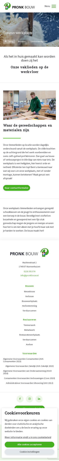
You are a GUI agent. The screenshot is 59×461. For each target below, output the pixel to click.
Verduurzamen (29, 311)
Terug (9, 41)
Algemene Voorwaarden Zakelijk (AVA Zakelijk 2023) (29, 366)
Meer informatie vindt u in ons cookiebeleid (28, 437)
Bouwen (22, 41)
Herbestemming (29, 306)
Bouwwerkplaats (29, 301)
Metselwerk (29, 330)
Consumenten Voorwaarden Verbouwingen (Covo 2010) (29, 379)
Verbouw (29, 296)
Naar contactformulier (16, 187)
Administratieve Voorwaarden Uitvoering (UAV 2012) (29, 383)
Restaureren (29, 320)
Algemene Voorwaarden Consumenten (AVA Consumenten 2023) (23, 360)
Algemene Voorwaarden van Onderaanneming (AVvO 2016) (27, 372)
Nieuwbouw (29, 292)
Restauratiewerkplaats (29, 335)
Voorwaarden (29, 353)
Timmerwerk (29, 325)
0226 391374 (29, 271)
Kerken (29, 345)
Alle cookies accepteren (29, 444)
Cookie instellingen (29, 451)
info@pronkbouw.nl (29, 275)
